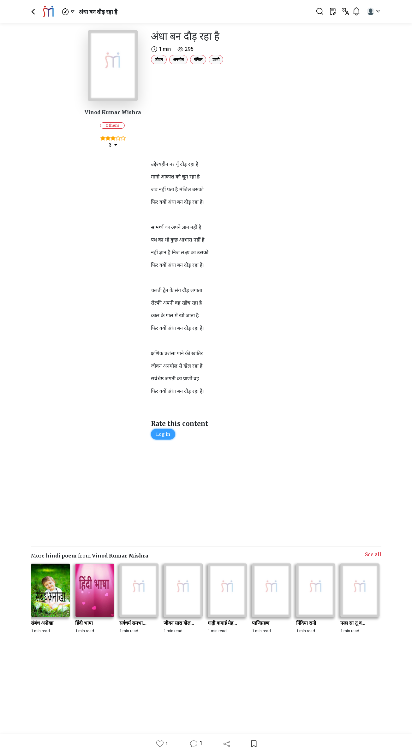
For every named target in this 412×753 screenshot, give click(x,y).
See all (373, 554)
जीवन (159, 59)
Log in (163, 434)
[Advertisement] (236, 111)
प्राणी (216, 59)
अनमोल (178, 59)
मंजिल (198, 59)
